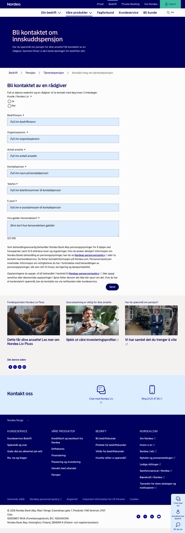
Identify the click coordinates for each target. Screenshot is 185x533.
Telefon (12, 184)
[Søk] (170, 12)
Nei (13, 105)
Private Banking (130, 4)
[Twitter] (145, 516)
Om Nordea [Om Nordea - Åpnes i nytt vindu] (148, 438)
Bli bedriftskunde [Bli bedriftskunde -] (106, 438)
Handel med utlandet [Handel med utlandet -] (63, 468)
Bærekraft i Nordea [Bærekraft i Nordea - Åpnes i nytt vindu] (152, 477)
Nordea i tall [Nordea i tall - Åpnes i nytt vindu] (148, 451)
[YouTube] (158, 516)
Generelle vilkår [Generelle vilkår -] (16, 499)
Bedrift (113, 4)
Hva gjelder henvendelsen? (23, 218)
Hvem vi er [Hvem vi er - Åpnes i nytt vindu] (147, 445)
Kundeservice (128, 12)
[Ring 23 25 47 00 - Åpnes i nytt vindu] (152, 393)
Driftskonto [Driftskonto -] (57, 448)
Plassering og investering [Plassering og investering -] (66, 461)
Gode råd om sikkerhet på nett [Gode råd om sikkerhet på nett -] (24, 451)
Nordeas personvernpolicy (91, 255)
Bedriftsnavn (15, 115)
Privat (100, 4)
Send (112, 286)
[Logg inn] (170, 4)
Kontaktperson (16, 167)
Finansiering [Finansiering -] (58, 455)
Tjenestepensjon (53, 73)
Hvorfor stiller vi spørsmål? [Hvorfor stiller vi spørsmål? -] (111, 457)
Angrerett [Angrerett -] (72, 499)
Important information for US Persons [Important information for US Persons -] (104, 499)
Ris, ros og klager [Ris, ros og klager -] (17, 457)
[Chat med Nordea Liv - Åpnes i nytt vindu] (101, 395)
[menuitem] (51, 12)
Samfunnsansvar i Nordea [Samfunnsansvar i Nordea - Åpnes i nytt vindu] (156, 470)
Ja (13, 101)
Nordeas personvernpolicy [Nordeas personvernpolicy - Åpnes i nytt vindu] (46, 499)
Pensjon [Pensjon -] (56, 474)
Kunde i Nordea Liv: (19, 97)
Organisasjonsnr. (17, 132)
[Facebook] (138, 516)
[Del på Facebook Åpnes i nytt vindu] (10, 367)
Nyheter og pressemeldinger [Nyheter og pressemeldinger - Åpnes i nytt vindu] (157, 457)
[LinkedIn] (152, 516)
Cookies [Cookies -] (134, 499)
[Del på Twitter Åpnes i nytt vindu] (15, 367)
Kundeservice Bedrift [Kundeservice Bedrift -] (19, 438)
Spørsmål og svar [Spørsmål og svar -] (17, 445)
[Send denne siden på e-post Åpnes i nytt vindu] (24, 367)
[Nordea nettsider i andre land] (18, 420)
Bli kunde (150, 12)
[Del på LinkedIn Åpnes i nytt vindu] (20, 367)
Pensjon (30, 73)
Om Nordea (150, 4)
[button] (178, 501)
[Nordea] (13, 4)
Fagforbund (105, 12)
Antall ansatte (16, 150)
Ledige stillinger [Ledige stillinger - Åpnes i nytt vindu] (150, 464)
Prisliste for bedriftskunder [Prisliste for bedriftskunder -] (111, 445)
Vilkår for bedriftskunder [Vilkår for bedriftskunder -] (110, 451)
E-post (12, 201)
